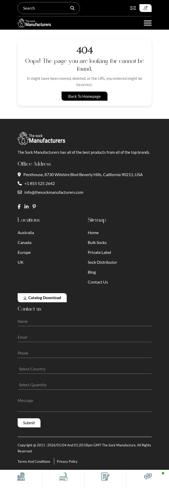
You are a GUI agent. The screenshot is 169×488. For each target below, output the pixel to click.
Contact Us (98, 281)
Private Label (99, 252)
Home (93, 232)
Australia (26, 232)
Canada (24, 242)
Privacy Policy (67, 461)
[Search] (44, 8)
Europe (24, 252)
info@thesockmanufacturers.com (50, 192)
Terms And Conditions (34, 461)
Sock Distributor (102, 262)
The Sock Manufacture (119, 445)
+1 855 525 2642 (36, 183)
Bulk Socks (97, 242)
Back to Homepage (84, 96)
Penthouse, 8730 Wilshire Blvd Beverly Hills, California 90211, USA (80, 174)
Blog (92, 271)
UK (21, 262)
